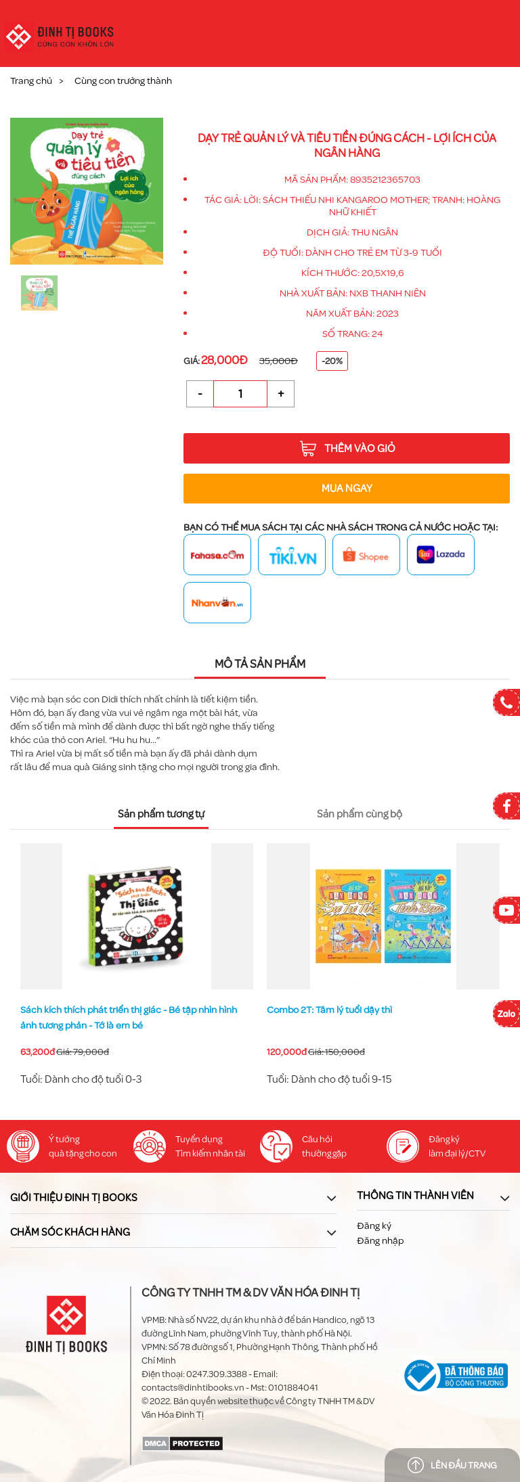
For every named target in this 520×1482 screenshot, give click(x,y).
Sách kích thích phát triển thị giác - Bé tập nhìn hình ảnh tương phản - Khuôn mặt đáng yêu (128, 1018)
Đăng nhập (380, 1241)
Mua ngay (347, 488)
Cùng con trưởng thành (123, 81)
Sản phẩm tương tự (161, 814)
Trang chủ (31, 81)
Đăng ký (374, 1226)
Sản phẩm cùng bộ (359, 814)
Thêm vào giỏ (347, 449)
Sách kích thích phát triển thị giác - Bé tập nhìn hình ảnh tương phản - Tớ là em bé (375, 1018)
